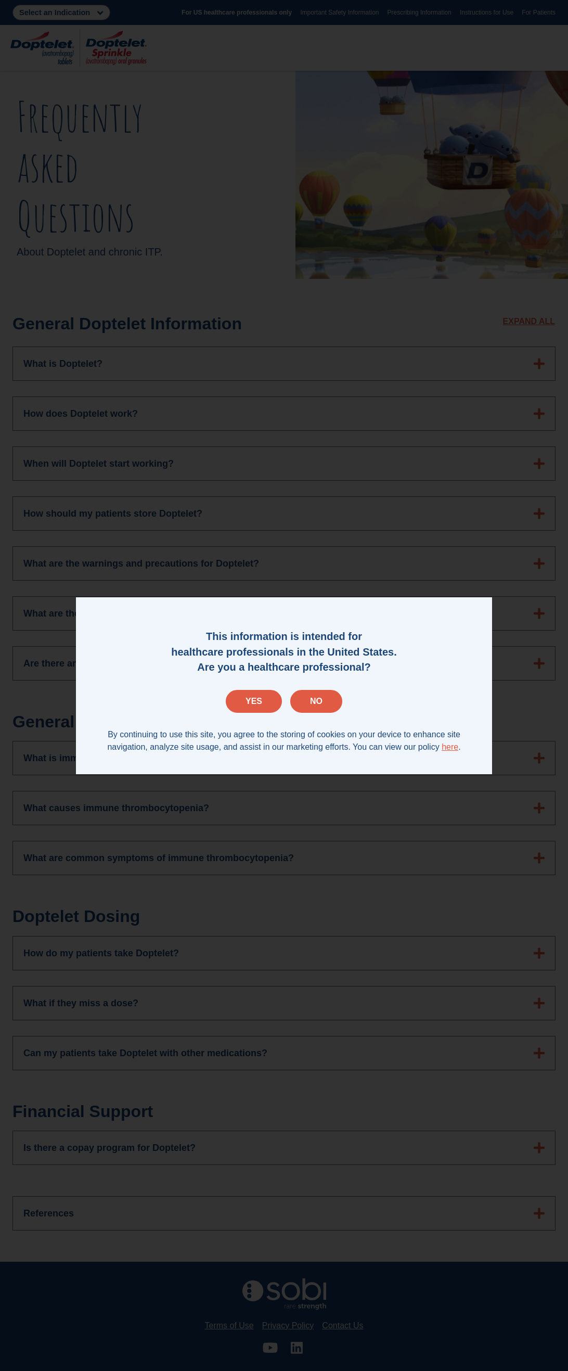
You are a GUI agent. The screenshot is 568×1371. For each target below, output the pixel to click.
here (450, 746)
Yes (254, 701)
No (316, 701)
